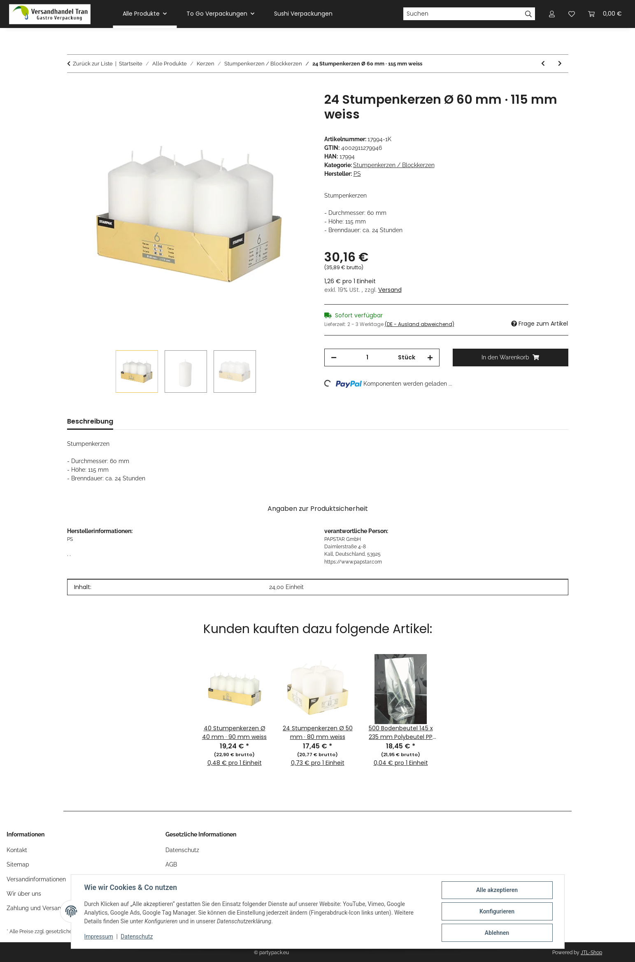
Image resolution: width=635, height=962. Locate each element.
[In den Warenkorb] (73, 87)
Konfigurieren (496, 911)
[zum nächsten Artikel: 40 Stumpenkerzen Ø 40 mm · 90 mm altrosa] (559, 63)
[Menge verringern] (334, 357)
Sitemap (18, 864)
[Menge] (367, 357)
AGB (171, 864)
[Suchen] (462, 14)
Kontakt (17, 850)
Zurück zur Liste (93, 64)
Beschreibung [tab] (90, 421)
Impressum (98, 936)
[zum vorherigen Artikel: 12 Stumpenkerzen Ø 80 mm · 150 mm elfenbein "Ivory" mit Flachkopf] (543, 63)
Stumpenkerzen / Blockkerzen (394, 165)
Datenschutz (137, 936)
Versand (390, 290)
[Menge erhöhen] (430, 357)
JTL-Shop (591, 952)
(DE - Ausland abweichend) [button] (419, 324)
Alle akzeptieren (497, 890)
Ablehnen (497, 932)
